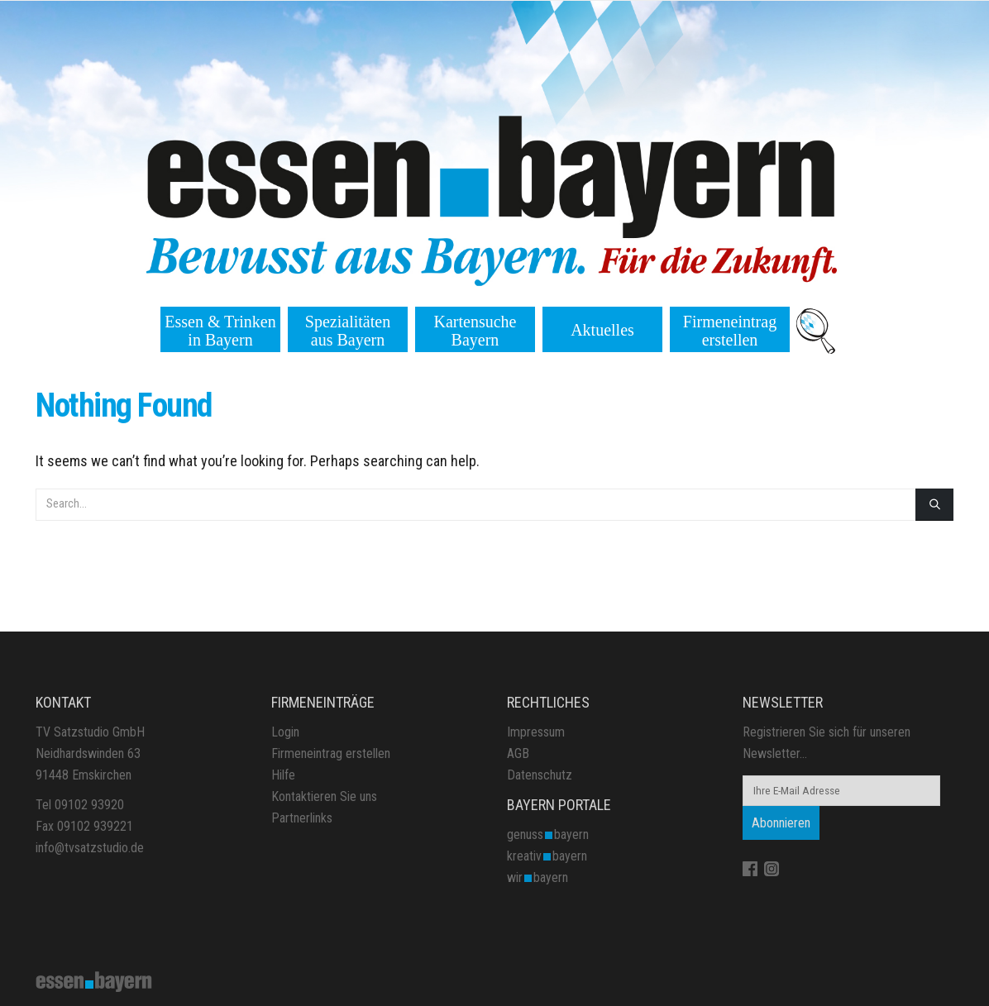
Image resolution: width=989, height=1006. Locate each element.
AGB (518, 753)
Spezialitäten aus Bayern (347, 330)
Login (285, 732)
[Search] (934, 505)
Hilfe (283, 775)
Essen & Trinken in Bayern (220, 330)
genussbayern (548, 834)
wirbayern (537, 877)
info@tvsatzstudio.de (90, 848)
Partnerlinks (301, 818)
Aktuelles (602, 330)
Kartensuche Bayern (475, 330)
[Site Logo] (94, 980)
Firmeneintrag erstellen (729, 330)
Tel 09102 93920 (80, 805)
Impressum (536, 732)
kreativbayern (547, 856)
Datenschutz (539, 775)
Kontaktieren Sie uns (324, 796)
